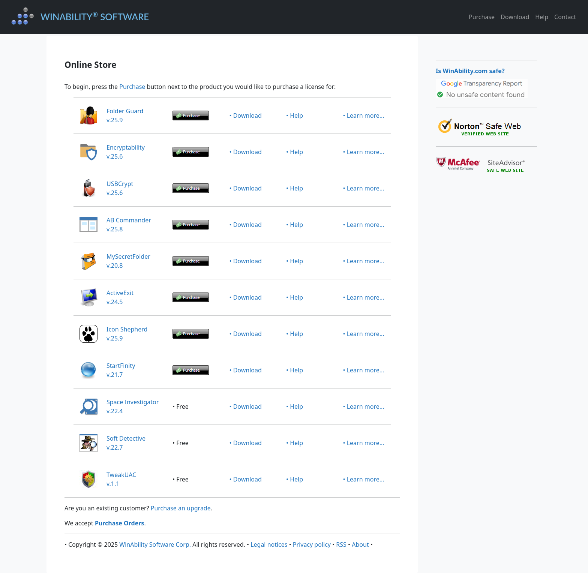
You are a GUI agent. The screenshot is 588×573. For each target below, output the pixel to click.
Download (515, 17)
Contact (565, 17)
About (360, 544)
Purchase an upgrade (181, 508)
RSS (341, 544)
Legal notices (268, 544)
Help (541, 17)
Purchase (482, 17)
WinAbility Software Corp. (155, 544)
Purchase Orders (119, 523)
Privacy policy (312, 544)
